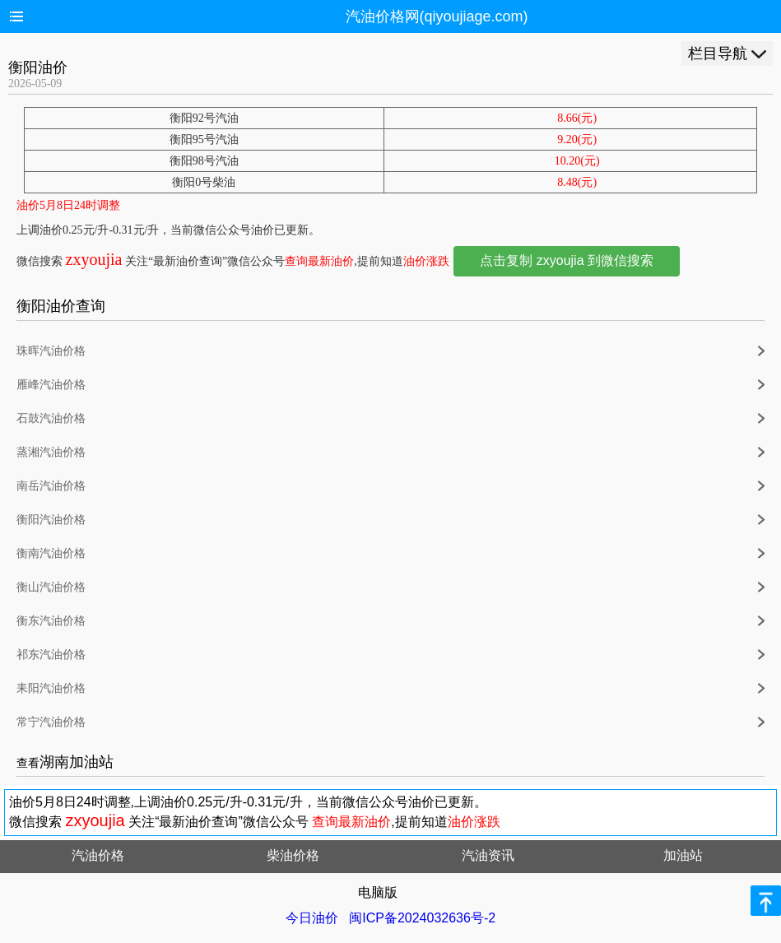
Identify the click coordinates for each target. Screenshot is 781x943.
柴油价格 (293, 855)
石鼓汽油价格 (51, 418)
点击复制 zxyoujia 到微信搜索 (566, 260)
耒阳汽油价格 (51, 688)
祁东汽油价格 (51, 654)
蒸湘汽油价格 (51, 452)
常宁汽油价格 (51, 722)
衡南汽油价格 (51, 553)
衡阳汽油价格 (51, 519)
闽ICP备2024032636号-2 (422, 918)
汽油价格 (98, 855)
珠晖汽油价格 (51, 351)
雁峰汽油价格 (51, 385)
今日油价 (312, 918)
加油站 (683, 855)
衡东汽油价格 (51, 621)
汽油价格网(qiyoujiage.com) (437, 16)
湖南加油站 (77, 762)
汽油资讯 (488, 855)
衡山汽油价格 (51, 587)
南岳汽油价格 (51, 486)
